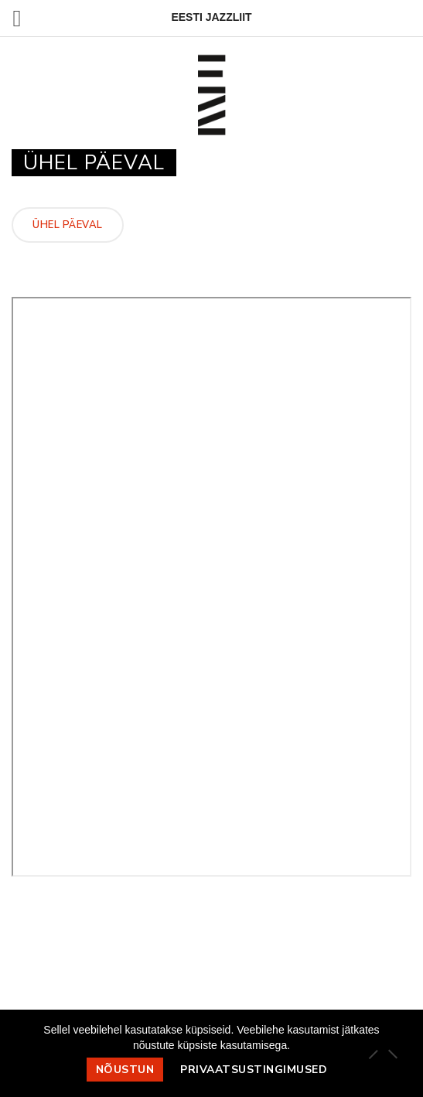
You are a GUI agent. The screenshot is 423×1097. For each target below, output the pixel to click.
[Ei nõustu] (392, 1053)
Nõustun (125, 1069)
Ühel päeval (67, 225)
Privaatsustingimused (253, 1069)
